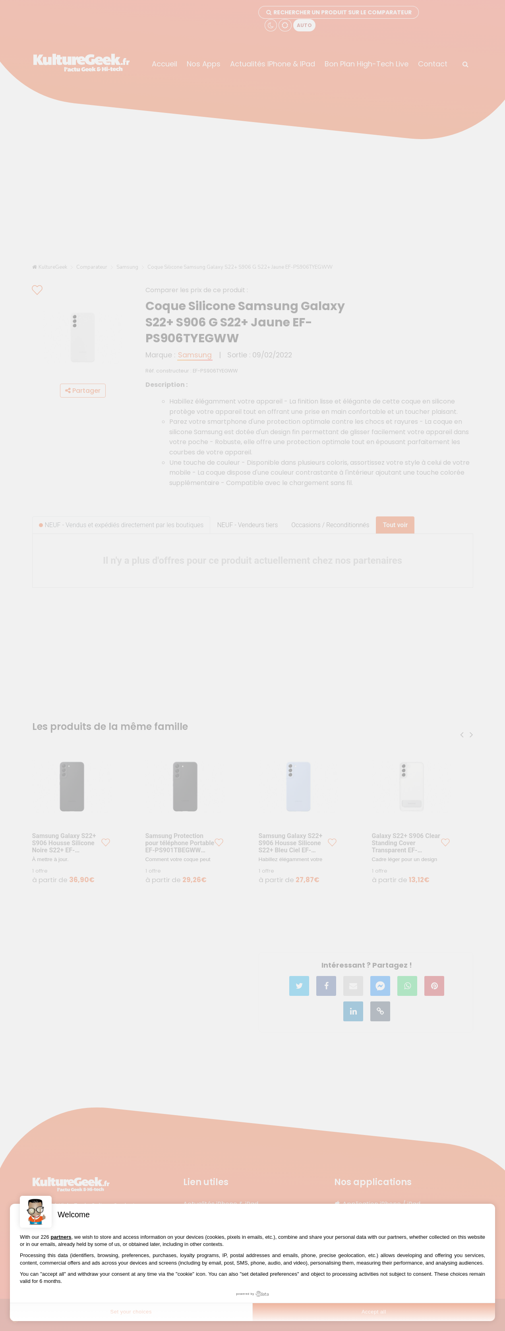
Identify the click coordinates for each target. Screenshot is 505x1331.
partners (61, 1237)
